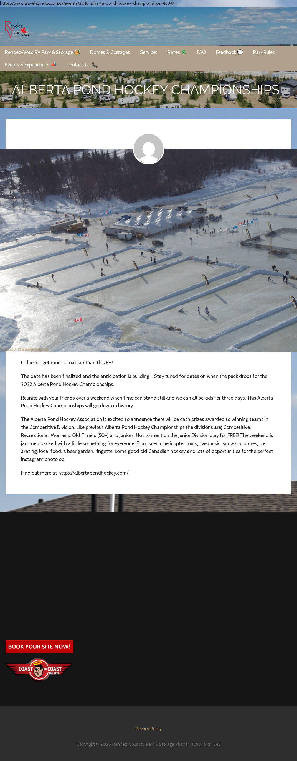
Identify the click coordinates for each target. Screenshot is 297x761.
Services (149, 52)
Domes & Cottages (110, 52)
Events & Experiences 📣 (30, 65)
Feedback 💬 (229, 52)
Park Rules (264, 52)
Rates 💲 (177, 52)
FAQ (201, 52)
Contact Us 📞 (82, 65)
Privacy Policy (149, 728)
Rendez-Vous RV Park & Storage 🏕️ (42, 52)
